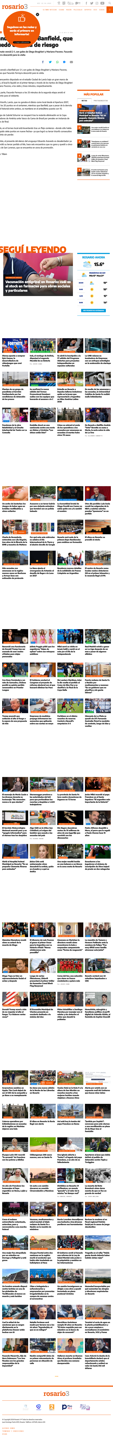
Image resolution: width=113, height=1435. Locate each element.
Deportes (87, 10)
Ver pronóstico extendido (93, 310)
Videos (101, 10)
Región (68, 10)
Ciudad (61, 10)
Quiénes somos (8, 1428)
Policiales (78, 10)
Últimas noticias (50, 10)
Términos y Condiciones (13, 1431)
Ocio (95, 10)
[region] (56, 22)
